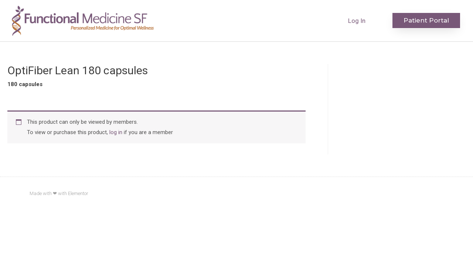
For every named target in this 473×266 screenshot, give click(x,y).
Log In (356, 20)
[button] (426, 20)
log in (115, 132)
